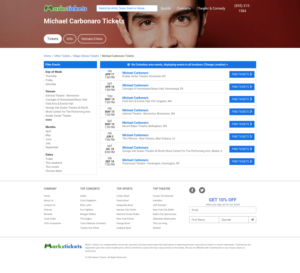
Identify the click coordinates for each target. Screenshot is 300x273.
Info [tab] (70, 39)
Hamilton (157, 200)
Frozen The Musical (163, 196)
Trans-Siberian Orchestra (93, 223)
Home (47, 196)
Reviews (48, 214)
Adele (83, 196)
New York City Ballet (163, 209)
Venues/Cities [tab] (92, 39)
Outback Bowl (124, 228)
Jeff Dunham (159, 205)
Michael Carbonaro (135, 73)
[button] (166, 8)
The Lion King (160, 223)
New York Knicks (125, 218)
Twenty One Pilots (89, 228)
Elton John (85, 205)
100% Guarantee (52, 223)
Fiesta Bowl (123, 200)
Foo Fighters (86, 209)
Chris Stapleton (88, 200)
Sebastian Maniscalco (164, 218)
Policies (48, 209)
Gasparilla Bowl (125, 205)
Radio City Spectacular (164, 214)
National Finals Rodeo (128, 214)
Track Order (50, 218)
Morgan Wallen (88, 214)
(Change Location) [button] (216, 64)
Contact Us (49, 205)
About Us (48, 200)
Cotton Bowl (123, 196)
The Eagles (86, 218)
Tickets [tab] (52, 39)
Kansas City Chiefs (126, 209)
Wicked (157, 228)
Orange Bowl (123, 223)
